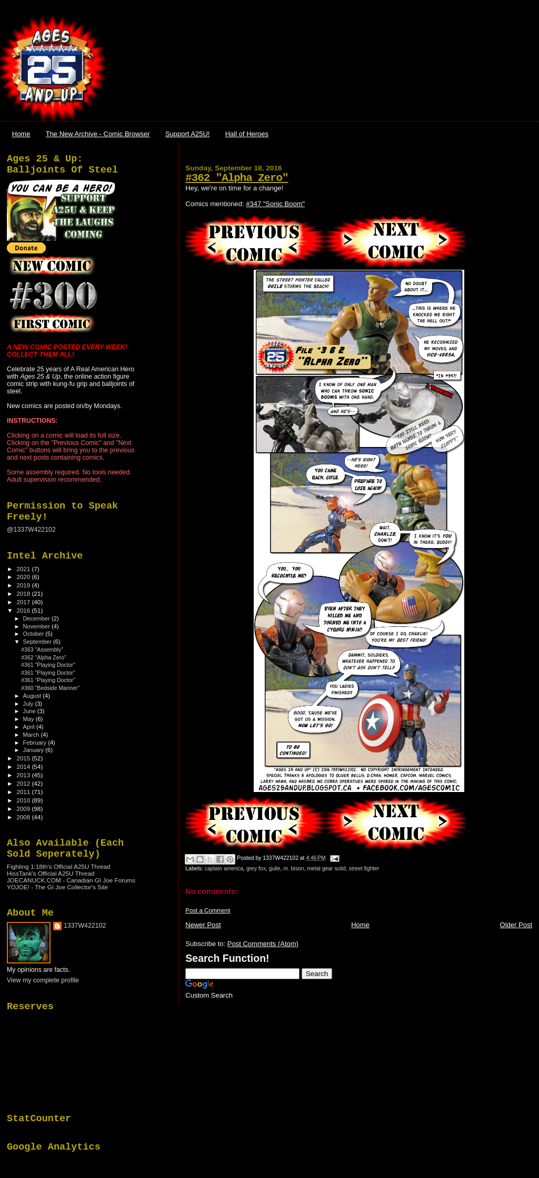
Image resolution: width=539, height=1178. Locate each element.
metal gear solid (326, 868)
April (29, 727)
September (38, 641)
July (29, 703)
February (35, 742)
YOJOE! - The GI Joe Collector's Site (57, 887)
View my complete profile (43, 980)
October (34, 634)
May (29, 719)
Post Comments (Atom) (262, 944)
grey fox (256, 868)
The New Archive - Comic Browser (98, 134)
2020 (24, 576)
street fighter (364, 868)
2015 (24, 758)
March (32, 735)
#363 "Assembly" (42, 649)
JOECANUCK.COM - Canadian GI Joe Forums (71, 880)
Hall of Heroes (246, 134)
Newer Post (203, 925)
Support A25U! (187, 134)
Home (21, 134)
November (37, 626)
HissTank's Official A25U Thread (51, 873)
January (34, 750)
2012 (24, 783)
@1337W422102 (31, 529)
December (37, 618)
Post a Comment (207, 910)
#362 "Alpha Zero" (236, 178)
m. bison (293, 868)
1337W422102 (85, 925)
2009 (24, 808)
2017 (24, 601)
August (33, 696)
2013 (24, 774)
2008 (24, 817)
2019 (24, 585)
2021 (24, 568)
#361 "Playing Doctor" (48, 665)
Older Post (516, 925)
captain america (224, 868)
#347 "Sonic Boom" (275, 204)
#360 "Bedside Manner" (50, 688)
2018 (24, 593)
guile (275, 868)
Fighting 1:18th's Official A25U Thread (59, 866)
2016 (24, 610)
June (30, 711)
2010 (24, 800)
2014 (24, 766)
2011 (24, 791)
